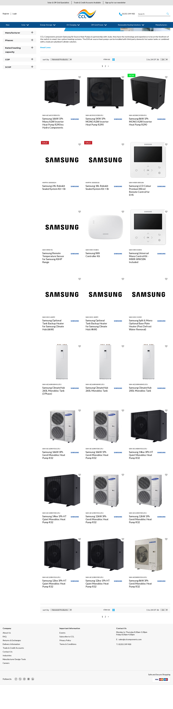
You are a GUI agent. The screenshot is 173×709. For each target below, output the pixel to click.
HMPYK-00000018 (92, 207)
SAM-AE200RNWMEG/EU (138, 409)
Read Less (45, 72)
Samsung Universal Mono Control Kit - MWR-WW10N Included (139, 282)
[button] (168, 14)
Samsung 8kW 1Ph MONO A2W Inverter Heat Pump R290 (140, 145)
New (7, 25)
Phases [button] (19, 64)
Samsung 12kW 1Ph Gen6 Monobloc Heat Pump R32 (140, 543)
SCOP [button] (19, 91)
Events (62, 657)
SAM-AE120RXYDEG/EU (138, 537)
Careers (6, 687)
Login (15, 14)
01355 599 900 (123, 668)
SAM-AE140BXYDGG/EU (138, 473)
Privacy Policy (65, 664)
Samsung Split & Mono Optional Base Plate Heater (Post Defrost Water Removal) (140, 349)
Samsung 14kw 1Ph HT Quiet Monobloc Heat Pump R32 (54, 543)
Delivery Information (11, 668)
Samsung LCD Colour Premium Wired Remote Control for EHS (140, 215)
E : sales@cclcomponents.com (129, 664)
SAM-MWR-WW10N (136, 207)
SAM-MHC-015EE (135, 341)
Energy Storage (46, 25)
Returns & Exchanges (12, 664)
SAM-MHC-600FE (48, 341)
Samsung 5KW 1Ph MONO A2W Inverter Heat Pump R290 (97, 145)
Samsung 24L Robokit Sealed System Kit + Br (54, 212)
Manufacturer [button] (19, 57)
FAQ (4, 661)
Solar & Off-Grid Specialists (58, 2)
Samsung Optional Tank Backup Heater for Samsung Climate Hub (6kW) (53, 349)
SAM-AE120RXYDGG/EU (95, 537)
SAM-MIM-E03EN (135, 274)
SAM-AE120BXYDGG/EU (51, 602)
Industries (7, 680)
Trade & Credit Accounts (13, 672)
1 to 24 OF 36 (152, 84)
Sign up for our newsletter (115, 2)
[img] (16, 703)
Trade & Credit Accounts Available (87, 2)
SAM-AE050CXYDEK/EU (94, 140)
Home (5, 30)
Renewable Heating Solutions (129, 25)
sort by (46, 84)
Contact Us (7, 676)
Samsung (25, 30)
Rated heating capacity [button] (19, 74)
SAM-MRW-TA (47, 274)
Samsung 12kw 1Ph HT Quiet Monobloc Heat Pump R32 (98, 607)
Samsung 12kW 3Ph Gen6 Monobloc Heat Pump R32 (97, 543)
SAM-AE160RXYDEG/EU (94, 473)
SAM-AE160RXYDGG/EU (51, 473)
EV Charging (71, 25)
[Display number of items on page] (164, 84)
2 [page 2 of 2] (105, 90)
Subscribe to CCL (66, 661)
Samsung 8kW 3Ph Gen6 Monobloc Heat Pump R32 (140, 607)
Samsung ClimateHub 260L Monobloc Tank (97, 413)
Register (6, 14)
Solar (23, 25)
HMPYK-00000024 (49, 207)
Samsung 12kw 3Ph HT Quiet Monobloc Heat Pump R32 (54, 607)
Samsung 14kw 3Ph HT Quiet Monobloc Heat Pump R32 (141, 479)
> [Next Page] (108, 90)
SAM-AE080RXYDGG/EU (138, 602)
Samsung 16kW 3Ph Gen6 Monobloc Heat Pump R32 (53, 479)
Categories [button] (19, 41)
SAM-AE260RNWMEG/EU (95, 409)
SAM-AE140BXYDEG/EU (51, 537)
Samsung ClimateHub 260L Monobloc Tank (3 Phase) (53, 414)
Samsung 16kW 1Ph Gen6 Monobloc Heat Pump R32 (97, 479)
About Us (7, 657)
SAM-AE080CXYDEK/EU (138, 140)
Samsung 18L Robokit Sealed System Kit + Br (97, 212)
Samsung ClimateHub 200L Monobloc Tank (140, 413)
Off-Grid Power (97, 25)
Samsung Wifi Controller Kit (93, 279)
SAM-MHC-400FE (92, 341)
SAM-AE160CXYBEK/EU (51, 140)
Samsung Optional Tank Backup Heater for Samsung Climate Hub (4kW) (96, 349)
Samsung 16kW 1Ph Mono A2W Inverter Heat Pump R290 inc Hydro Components (53, 147)
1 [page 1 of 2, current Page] (102, 90)
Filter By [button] (9, 37)
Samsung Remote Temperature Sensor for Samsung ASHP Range (53, 282)
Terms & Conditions (67, 668)
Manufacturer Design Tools (14, 683)
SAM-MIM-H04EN (92, 274)
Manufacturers (161, 25)
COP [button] (19, 83)
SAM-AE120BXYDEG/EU (94, 602)
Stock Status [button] (19, 49)
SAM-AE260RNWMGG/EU (51, 409)
